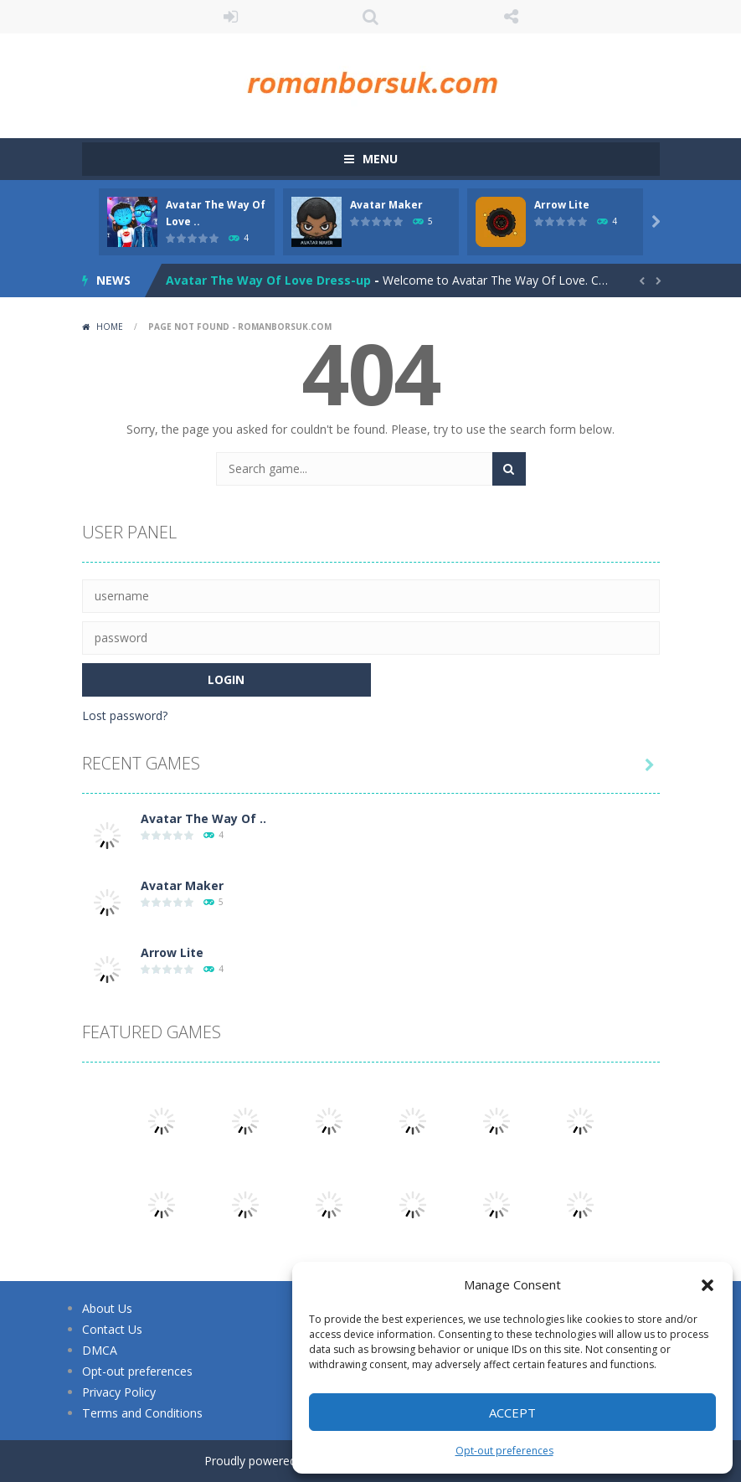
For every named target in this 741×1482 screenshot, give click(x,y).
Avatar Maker (386, 205)
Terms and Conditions (142, 1413)
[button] (707, 1285)
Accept (512, 1412)
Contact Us (112, 1329)
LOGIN (230, 16)
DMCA (99, 1350)
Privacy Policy (119, 1392)
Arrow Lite (561, 205)
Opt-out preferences (504, 1450)
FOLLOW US (511, 16)
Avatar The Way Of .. (203, 818)
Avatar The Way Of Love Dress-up (268, 280)
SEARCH (371, 16)
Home (110, 326)
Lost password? (124, 715)
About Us (107, 1308)
